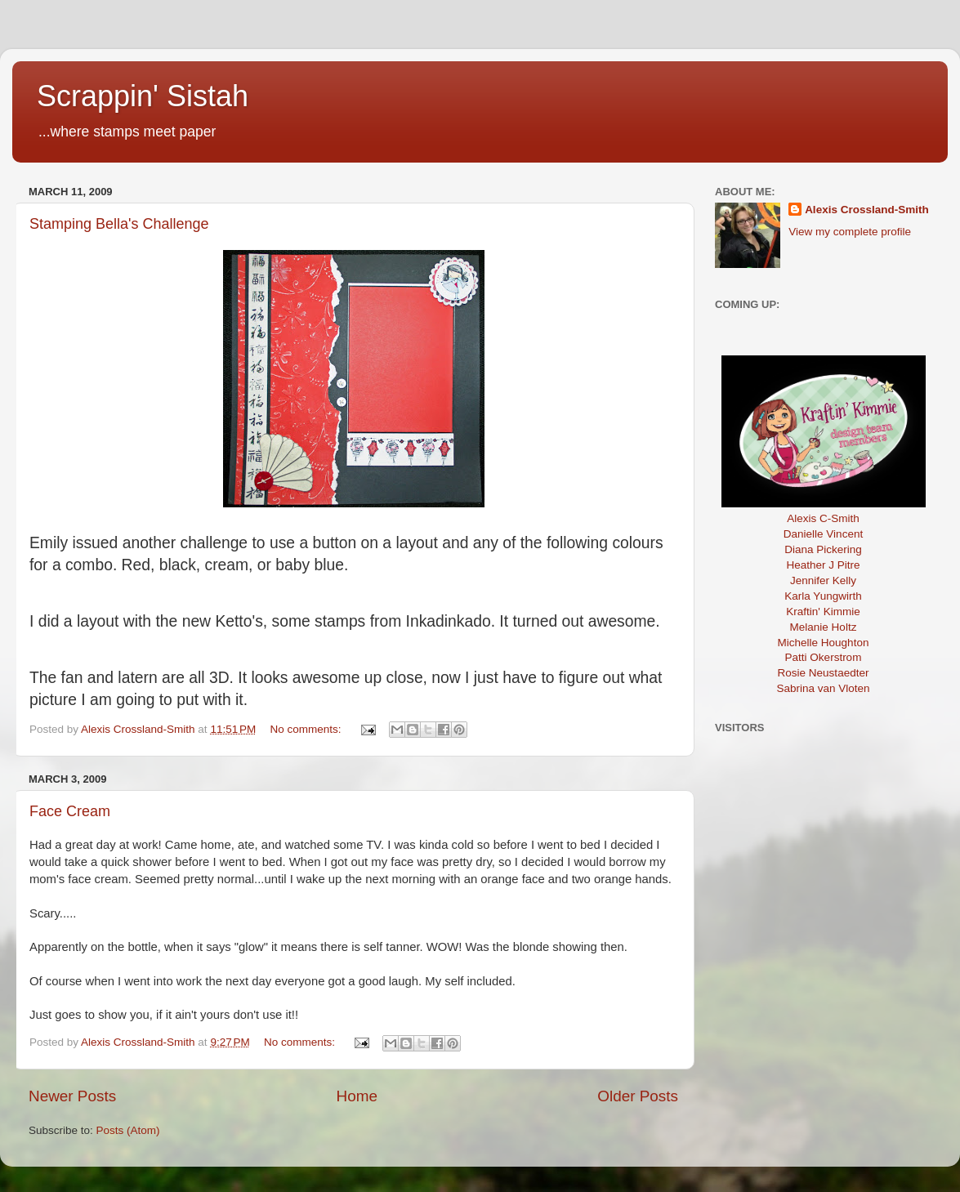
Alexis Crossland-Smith (867, 209)
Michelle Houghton (823, 642)
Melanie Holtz (823, 627)
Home (357, 1096)
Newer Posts (72, 1096)
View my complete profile (849, 231)
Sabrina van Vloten (822, 688)
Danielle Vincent (823, 534)
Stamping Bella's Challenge (119, 224)
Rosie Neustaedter (823, 673)
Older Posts (637, 1096)
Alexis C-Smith (823, 518)
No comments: (307, 729)
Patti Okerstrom (823, 657)
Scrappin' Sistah (142, 96)
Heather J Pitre (823, 565)
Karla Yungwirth (822, 596)
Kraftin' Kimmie (823, 611)
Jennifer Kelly (823, 580)
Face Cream (69, 811)
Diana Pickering (823, 549)
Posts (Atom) (128, 1130)
